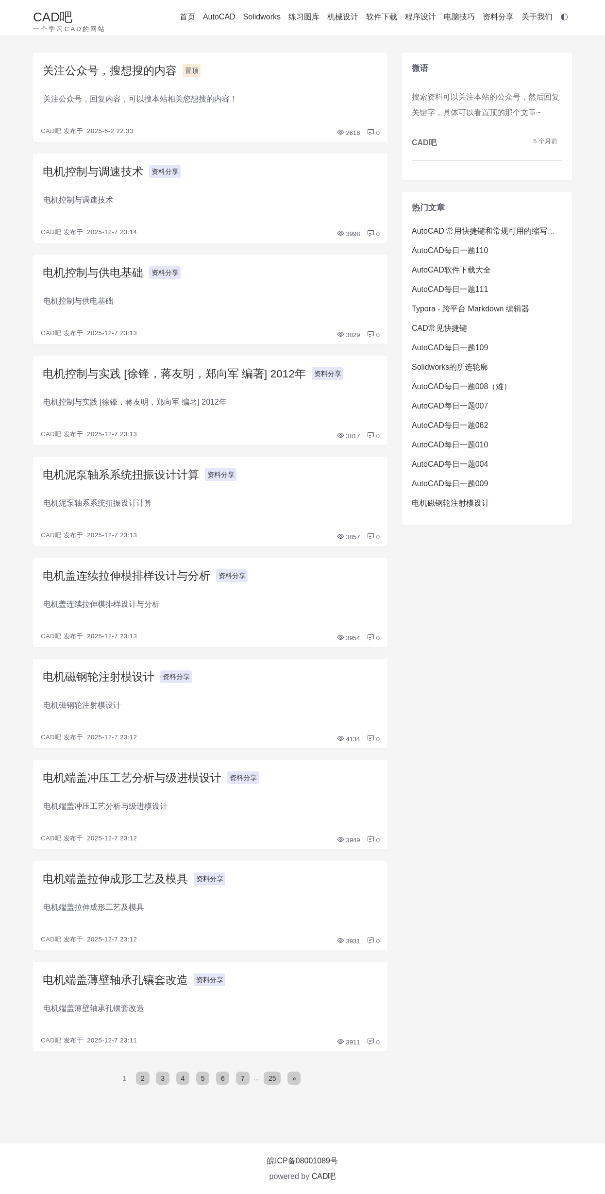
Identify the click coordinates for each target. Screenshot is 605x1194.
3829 (348, 337)
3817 (348, 439)
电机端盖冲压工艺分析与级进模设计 (136, 784)
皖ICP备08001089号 (302, 1161)
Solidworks (262, 17)
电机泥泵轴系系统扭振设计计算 (124, 478)
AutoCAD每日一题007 (450, 406)
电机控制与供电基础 (95, 274)
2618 (348, 133)
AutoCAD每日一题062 (450, 425)
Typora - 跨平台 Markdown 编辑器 (470, 309)
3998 (348, 235)
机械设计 (342, 17)
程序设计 (420, 17)
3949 (348, 848)
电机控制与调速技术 (95, 172)
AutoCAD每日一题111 (450, 289)
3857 (348, 542)
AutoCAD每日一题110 (450, 250)
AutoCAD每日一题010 (450, 445)
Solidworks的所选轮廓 (450, 367)
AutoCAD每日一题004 (450, 464)
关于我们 (537, 17)
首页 (187, 17)
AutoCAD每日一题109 (450, 347)
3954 (348, 644)
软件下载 (381, 17)
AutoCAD (219, 17)
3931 (348, 950)
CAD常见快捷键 (439, 328)
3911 (348, 1052)
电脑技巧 (459, 17)
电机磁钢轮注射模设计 (101, 682)
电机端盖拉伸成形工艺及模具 (118, 886)
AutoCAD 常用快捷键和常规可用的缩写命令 (487, 231)
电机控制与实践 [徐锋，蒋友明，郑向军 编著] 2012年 (180, 376)
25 (273, 1088)
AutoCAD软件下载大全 (451, 270)
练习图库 (303, 17)
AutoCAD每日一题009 (450, 483)
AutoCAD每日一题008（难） (461, 386)
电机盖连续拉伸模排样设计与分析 (130, 580)
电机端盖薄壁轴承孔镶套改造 (118, 988)
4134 (348, 746)
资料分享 (498, 17)
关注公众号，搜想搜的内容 (113, 70)
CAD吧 (52, 17)
